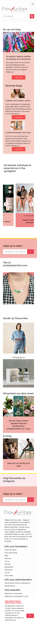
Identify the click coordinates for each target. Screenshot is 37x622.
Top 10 (7, 561)
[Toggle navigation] (33, 4)
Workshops (9, 570)
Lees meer (18, 77)
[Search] (16, 16)
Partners (8, 564)
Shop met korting (11, 553)
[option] (18, 288)
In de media (9, 576)
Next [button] (31, 204)
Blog (6, 556)
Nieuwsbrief (9, 567)
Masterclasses (10, 586)
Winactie (8, 558)
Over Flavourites (11, 550)
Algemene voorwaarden (13, 593)
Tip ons (7, 573)
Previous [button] (6, 204)
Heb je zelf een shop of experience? (18, 583)
